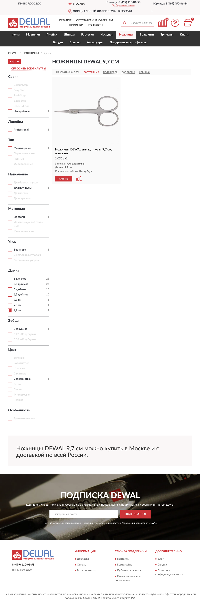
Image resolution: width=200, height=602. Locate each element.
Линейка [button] (15, 122)
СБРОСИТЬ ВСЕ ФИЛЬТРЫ (28, 68)
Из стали (19, 217)
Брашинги (147, 34)
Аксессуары (95, 42)
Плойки (51, 34)
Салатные (20, 373)
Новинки (76, 25)
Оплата (81, 565)
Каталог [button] (65, 20)
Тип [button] (11, 140)
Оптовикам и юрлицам (94, 20)
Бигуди (58, 42)
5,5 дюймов (21, 284)
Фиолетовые (21, 394)
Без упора (20, 249)
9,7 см (17, 310)
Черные (18, 400)
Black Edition (21, 106)
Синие (17, 389)
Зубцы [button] (13, 321)
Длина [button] (13, 270)
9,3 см (17, 300)
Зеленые (19, 358)
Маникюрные (22, 148)
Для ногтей (21, 193)
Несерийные (21, 111)
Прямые (19, 158)
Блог (161, 559)
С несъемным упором (27, 255)
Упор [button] (12, 242)
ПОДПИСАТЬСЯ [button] (135, 514)
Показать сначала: (67, 72)
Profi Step (20, 95)
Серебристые (22, 379)
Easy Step (19, 90)
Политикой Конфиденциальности (100, 523)
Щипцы (69, 34)
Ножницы (126, 34)
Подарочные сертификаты (128, 42)
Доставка (83, 559)
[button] (123, 5)
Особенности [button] (19, 410)
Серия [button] (13, 77)
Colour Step (21, 85)
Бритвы (75, 42)
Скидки (162, 565)
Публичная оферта (129, 570)
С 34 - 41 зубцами (25, 339)
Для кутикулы (22, 188)
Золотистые (21, 363)
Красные (19, 368)
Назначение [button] (18, 174)
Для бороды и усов (26, 182)
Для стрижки (22, 198)
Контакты (95, 25)
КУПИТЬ (63, 179)
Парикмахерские (24, 153)
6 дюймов (20, 289)
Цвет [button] (12, 350)
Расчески (87, 34)
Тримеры (167, 34)
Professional (21, 129)
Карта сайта (124, 565)
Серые (18, 384)
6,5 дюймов (21, 294)
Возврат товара (86, 570)
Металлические (24, 231)
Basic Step (20, 101)
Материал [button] (16, 209)
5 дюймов (20, 278)
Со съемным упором (26, 260)
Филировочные (23, 164)
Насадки (106, 34)
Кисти (184, 34)
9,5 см (17, 305)
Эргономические (24, 418)
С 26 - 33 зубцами (25, 334)
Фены (16, 34)
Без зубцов (20, 329)
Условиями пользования (134, 523)
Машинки (33, 34)
